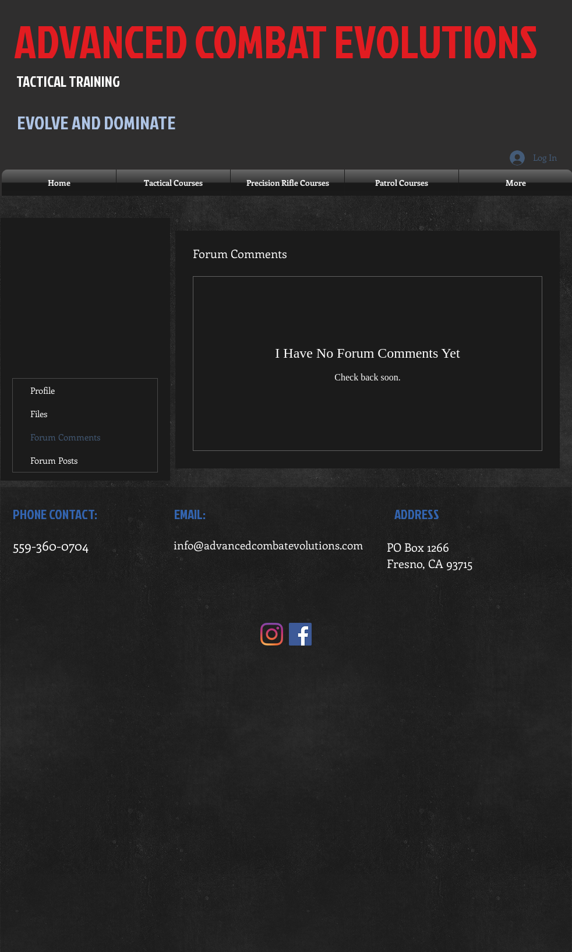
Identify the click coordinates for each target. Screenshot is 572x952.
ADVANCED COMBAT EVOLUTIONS (276, 41)
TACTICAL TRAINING (68, 81)
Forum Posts (53, 460)
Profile (42, 390)
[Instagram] (271, 634)
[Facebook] (300, 634)
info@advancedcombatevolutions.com (268, 545)
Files (38, 413)
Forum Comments (65, 437)
